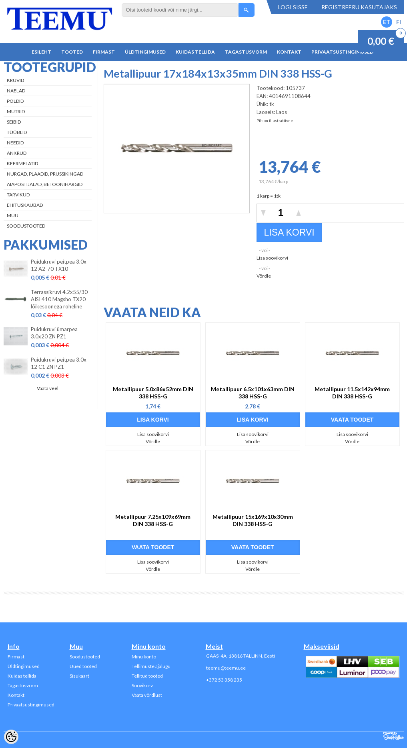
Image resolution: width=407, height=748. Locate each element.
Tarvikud (18, 195)
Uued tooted (83, 666)
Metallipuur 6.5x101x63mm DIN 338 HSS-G (253, 393)
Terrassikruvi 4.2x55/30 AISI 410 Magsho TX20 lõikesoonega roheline (59, 299)
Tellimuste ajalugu (151, 666)
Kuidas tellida (195, 52)
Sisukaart (79, 676)
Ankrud (16, 153)
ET (386, 21)
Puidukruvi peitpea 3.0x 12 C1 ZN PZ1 (58, 363)
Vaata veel (47, 388)
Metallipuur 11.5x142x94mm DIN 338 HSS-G (352, 393)
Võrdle (264, 276)
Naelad (16, 91)
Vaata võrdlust (147, 695)
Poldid (15, 101)
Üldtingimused (145, 52)
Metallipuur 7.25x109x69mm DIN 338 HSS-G (152, 520)
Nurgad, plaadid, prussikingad (45, 174)
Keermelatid (22, 163)
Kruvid (15, 80)
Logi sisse (293, 7)
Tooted (72, 52)
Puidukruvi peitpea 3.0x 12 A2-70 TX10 (58, 265)
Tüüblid (17, 132)
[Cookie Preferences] (11, 737)
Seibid (14, 122)
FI (398, 21)
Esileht (41, 52)
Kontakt (289, 52)
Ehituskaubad (25, 205)
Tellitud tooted (147, 676)
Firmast (104, 52)
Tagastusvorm (246, 52)
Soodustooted (26, 226)
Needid (15, 143)
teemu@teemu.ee (226, 668)
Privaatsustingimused (342, 52)
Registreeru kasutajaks (359, 7)
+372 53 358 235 (224, 680)
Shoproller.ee (393, 736)
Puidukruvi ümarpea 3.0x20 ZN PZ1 (54, 333)
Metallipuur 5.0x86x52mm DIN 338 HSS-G (153, 393)
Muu (12, 215)
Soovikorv (142, 685)
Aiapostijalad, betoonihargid (44, 184)
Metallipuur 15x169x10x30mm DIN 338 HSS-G (253, 520)
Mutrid (16, 111)
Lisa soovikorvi (272, 258)
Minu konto (144, 657)
